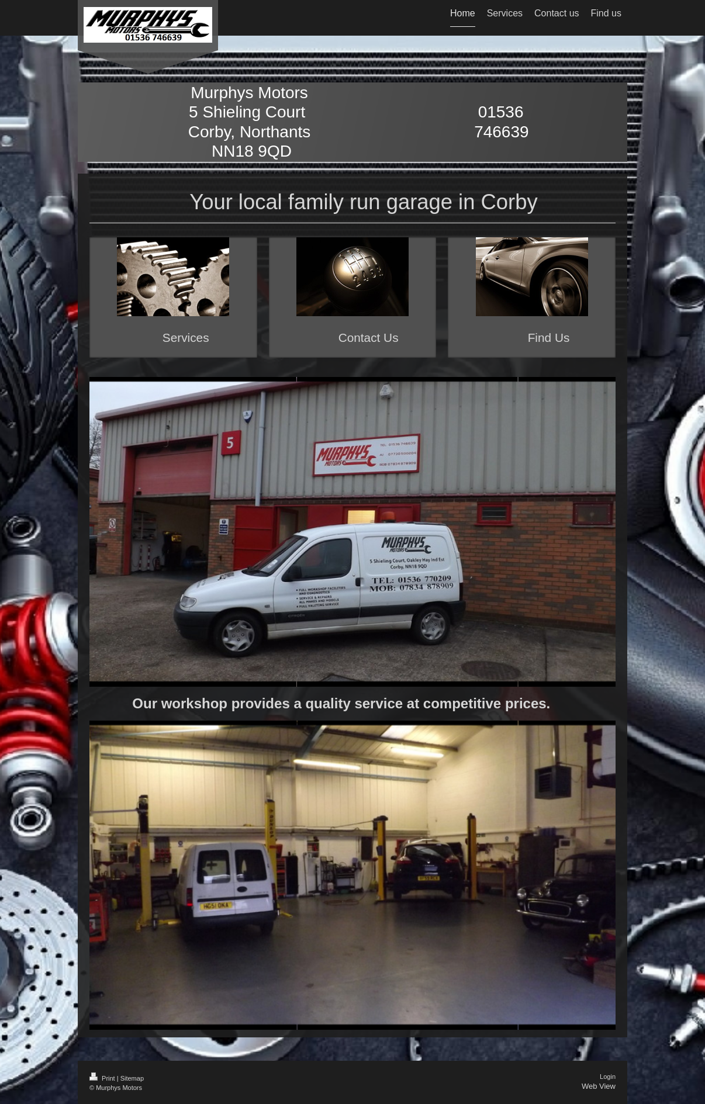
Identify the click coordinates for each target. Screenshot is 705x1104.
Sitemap (132, 1078)
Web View (599, 1086)
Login (608, 1076)
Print (103, 1078)
